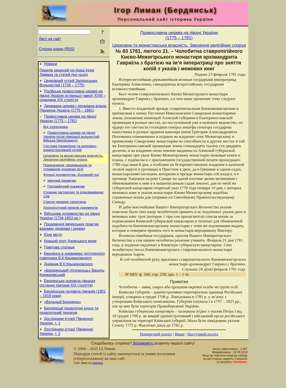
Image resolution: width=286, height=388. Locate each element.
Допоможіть (143, 364)
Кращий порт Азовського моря (70, 256)
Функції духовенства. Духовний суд (71, 183)
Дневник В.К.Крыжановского (68, 281)
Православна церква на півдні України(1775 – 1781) (179, 35)
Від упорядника (55, 132)
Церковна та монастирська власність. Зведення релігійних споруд (73, 164)
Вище (180, 334)
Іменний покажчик (62, 190)
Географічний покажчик (66, 196)
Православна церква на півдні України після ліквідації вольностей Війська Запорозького (71, 142)
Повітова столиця (59, 263)
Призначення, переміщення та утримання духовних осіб (67, 175)
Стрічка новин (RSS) (56, 49)
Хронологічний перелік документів (70, 219)
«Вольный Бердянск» (62, 322)
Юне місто (53, 249)
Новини (50, 65)
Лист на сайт (50, 39)
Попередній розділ (156, 334)
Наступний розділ (202, 334)
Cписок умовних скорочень (64, 213)
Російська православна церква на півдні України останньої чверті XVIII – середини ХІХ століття (73, 98)
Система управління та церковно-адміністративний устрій (70, 154)
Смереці (97, 384)
